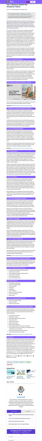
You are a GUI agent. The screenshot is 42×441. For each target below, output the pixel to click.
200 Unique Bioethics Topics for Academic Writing (19, 424)
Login (28, 2)
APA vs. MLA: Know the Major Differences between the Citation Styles (21, 415)
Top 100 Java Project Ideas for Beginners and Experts (19, 418)
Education (30, 355)
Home (8, 9)
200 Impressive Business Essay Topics (16, 421)
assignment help (14, 350)
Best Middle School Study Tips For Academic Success (21, 334)
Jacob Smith (28, 14)
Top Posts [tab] (28, 411)
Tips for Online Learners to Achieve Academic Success (21, 148)
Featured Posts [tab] (14, 411)
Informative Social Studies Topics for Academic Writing (22, 255)
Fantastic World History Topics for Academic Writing (21, 105)
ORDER (32, 1)
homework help (16, 352)
